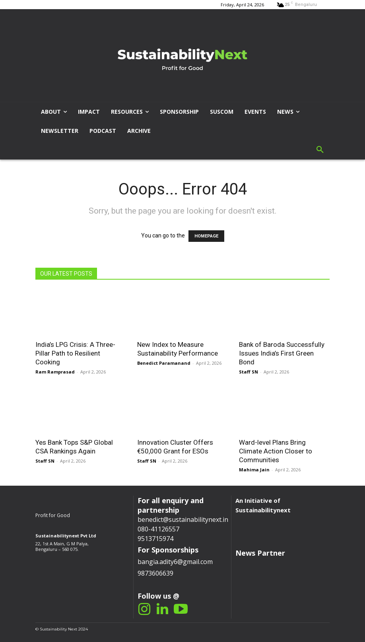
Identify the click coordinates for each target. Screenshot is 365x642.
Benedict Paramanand (163, 363)
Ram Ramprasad (55, 372)
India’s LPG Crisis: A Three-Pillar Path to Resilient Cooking (75, 353)
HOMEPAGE (206, 236)
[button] (320, 150)
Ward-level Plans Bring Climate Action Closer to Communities (275, 451)
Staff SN (248, 372)
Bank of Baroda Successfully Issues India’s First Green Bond (281, 353)
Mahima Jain (254, 470)
